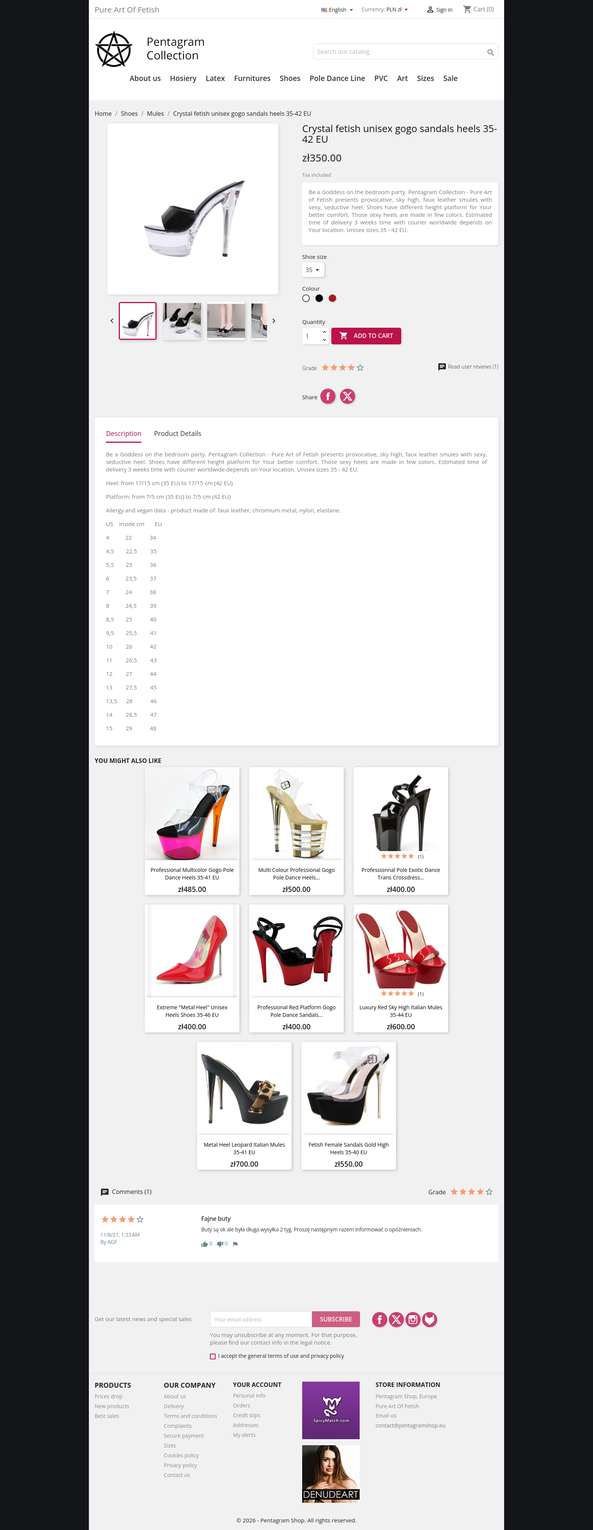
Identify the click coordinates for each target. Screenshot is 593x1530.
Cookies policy (181, 1455)
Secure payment (184, 1435)
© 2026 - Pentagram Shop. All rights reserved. (296, 1520)
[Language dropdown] (338, 10)
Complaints (178, 1425)
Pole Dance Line (337, 78)
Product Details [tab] (177, 433)
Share (327, 396)
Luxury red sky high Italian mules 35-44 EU (400, 1011)
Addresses (245, 1425)
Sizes (425, 78)
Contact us (177, 1475)
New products (112, 1406)
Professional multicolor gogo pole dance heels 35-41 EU (192, 873)
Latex (215, 78)
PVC (381, 78)
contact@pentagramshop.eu (411, 1425)
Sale (450, 78)
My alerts (244, 1434)
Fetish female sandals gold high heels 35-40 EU (349, 1148)
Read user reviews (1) (468, 366)
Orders (241, 1405)
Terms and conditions (190, 1415)
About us (145, 78)
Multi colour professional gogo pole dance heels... (296, 873)
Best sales (107, 1415)
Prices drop (109, 1396)
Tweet (347, 396)
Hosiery (183, 78)
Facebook (379, 1319)
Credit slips (246, 1415)
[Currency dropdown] (399, 10)
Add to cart (366, 336)
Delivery (174, 1406)
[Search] (405, 51)
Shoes (290, 78)
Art (402, 78)
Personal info (249, 1395)
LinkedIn (429, 1319)
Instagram (413, 1319)
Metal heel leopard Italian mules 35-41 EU (244, 1148)
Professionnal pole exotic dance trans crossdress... (401, 873)
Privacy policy (180, 1465)
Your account (257, 1385)
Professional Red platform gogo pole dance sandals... (296, 1011)
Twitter (396, 1319)
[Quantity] (311, 336)
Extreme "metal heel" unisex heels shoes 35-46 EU (192, 1011)
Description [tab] (123, 433)
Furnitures (252, 78)
